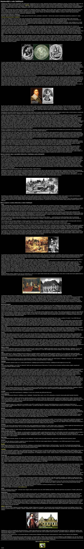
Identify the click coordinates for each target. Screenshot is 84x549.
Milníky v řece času (44, 541)
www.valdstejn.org (22, 486)
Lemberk (3, 449)
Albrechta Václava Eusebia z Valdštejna (10, 17)
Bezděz (3, 444)
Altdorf (3, 506)
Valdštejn (27, 4)
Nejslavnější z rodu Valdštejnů (12, 1)
